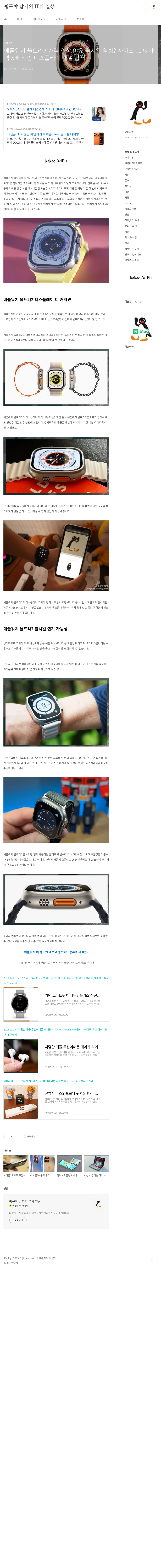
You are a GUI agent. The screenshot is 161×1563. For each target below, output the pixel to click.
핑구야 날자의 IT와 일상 (29, 6)
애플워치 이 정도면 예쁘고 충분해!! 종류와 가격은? (56, 1000)
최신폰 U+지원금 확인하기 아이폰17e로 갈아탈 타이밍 (43, 134)
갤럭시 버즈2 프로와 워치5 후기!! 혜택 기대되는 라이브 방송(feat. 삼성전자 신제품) (48, 1177)
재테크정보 (130, 209)
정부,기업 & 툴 (132, 220)
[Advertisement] (56, 680)
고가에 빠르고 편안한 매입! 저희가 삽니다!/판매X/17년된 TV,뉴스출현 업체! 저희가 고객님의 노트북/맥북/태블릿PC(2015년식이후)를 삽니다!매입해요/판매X (45, 115)
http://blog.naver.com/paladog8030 (28, 103)
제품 (127, 231)
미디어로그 (38, 19)
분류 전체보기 (132, 151)
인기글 (138, 301)
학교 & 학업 (131, 237)
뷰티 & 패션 (131, 226)
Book (128, 203)
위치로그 (61, 19)
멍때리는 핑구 (132, 260)
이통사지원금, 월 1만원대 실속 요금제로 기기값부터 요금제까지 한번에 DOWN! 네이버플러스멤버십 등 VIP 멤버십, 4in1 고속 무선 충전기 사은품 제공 (45, 140)
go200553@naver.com (136, 137)
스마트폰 (129, 157)
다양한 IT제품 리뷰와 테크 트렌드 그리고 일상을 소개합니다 (39, 1422)
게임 (127, 174)
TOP (154, 1468)
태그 (19, 19)
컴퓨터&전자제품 (133, 163)
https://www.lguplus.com (22, 128)
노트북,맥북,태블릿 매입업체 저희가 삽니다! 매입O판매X (44, 109)
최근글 (128, 301)
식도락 (128, 186)
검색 (146, 7)
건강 (127, 214)
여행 (127, 191)
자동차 (128, 197)
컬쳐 (127, 180)
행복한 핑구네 (132, 248)
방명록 (80, 19)
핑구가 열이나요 (133, 254)
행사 (127, 243)
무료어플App (131, 169)
